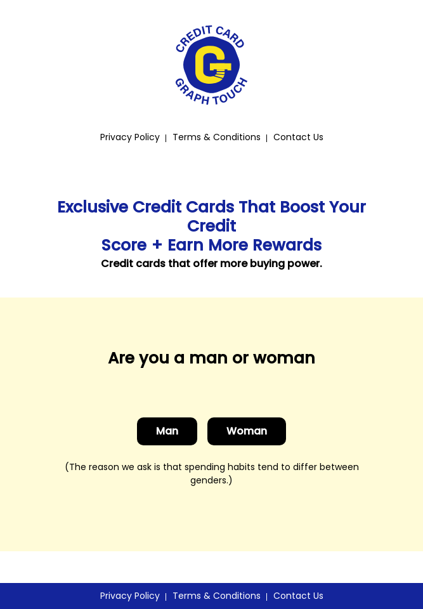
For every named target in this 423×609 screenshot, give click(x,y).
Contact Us (298, 137)
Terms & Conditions (216, 137)
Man (167, 431)
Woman (246, 431)
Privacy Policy (130, 137)
